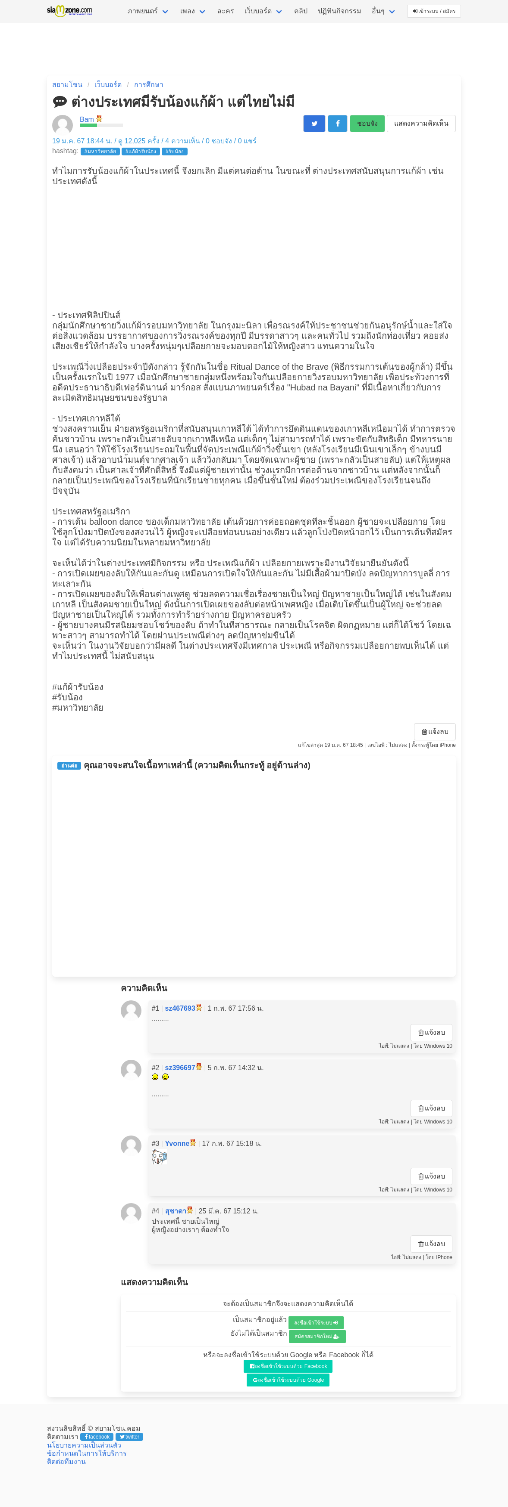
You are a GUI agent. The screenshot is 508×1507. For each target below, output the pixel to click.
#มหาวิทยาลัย (100, 152)
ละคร (225, 11)
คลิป (300, 11)
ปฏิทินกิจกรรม (339, 11)
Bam (87, 119)
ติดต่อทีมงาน (66, 1461)
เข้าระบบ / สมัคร (434, 11)
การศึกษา (148, 84)
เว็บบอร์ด (258, 11)
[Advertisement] (254, 247)
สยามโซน (67, 84)
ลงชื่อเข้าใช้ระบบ (316, 1323)
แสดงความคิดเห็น (421, 123)
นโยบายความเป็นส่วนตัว (84, 1445)
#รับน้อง (175, 152)
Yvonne (177, 1143)
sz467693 (180, 1008)
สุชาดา (175, 1211)
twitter (129, 1437)
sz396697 (180, 1067)
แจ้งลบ (435, 731)
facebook (97, 1437)
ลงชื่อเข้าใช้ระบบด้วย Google (288, 1380)
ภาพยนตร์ (143, 11)
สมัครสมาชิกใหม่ (317, 1337)
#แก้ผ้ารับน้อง (140, 152)
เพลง (187, 11)
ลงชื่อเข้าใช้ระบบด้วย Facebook (288, 1366)
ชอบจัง (367, 123)
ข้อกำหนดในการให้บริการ (87, 1453)
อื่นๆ (378, 11)
